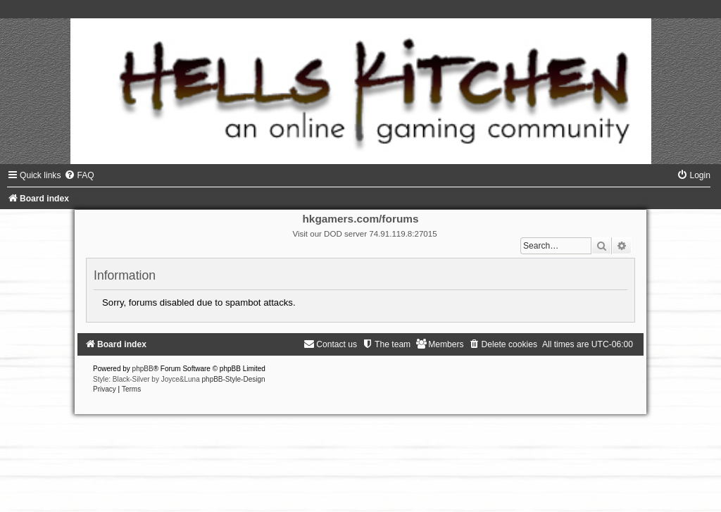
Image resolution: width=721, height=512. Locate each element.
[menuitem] (79, 175)
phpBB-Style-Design (233, 379)
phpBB (142, 369)
